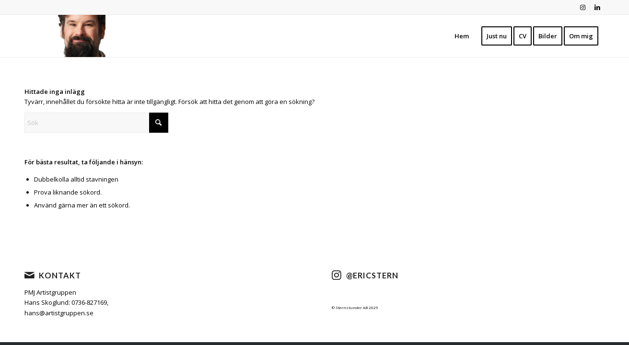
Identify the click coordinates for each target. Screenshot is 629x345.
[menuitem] (461, 36)
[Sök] (96, 123)
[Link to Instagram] (583, 7)
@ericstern (372, 275)
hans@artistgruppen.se (58, 313)
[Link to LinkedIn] (597, 7)
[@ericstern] (336, 275)
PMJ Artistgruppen (50, 292)
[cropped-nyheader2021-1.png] (77, 36)
